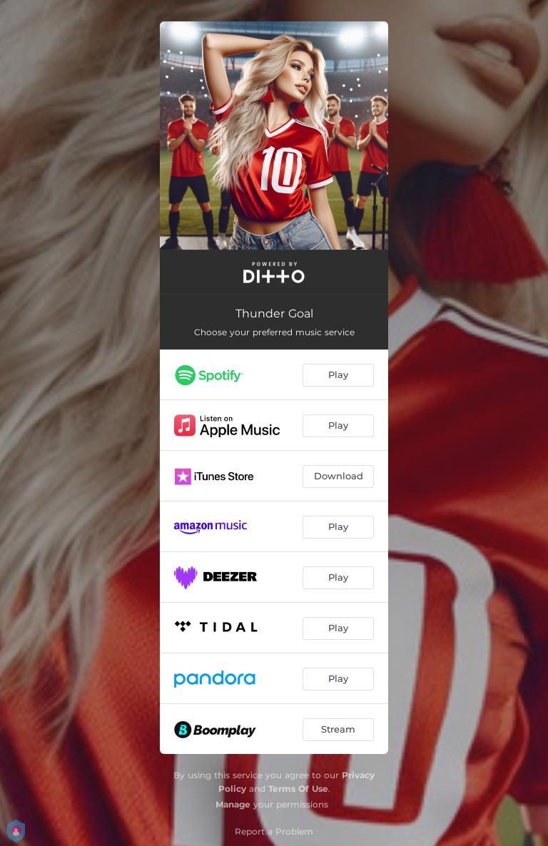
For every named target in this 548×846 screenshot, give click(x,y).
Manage (232, 804)
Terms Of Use (298, 788)
